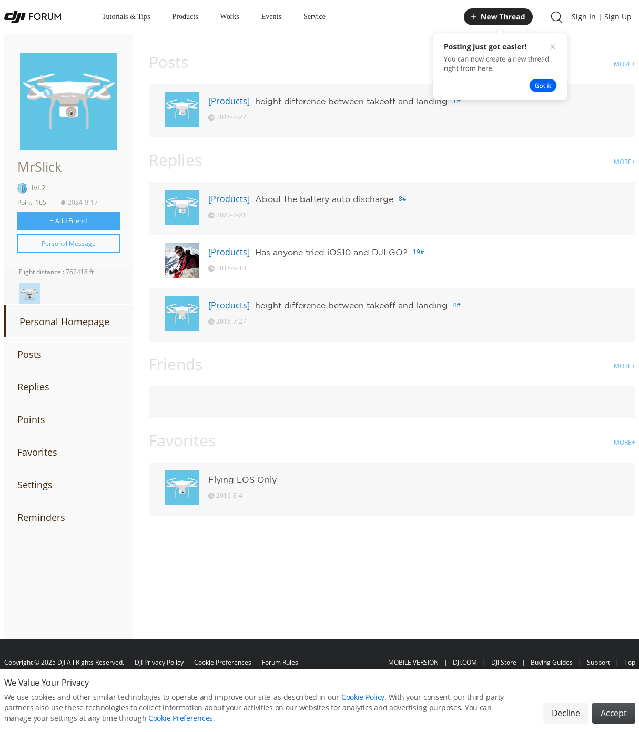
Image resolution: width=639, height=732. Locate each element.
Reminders (41, 517)
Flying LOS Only (242, 479)
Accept (613, 718)
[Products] (229, 101)
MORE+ (624, 63)
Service (314, 17)
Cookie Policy (362, 702)
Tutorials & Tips (126, 17)
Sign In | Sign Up (602, 17)
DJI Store (503, 662)
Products (185, 17)
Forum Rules (280, 662)
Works (229, 17)
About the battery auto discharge (324, 199)
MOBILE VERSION (413, 662)
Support (598, 662)
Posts (29, 354)
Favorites (37, 452)
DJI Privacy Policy (159, 662)
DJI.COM (465, 662)
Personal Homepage (64, 321)
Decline (566, 718)
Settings (35, 484)
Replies (33, 386)
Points (31, 419)
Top (629, 662)
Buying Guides (552, 662)
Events (271, 17)
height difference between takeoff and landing (351, 101)
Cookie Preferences (222, 662)
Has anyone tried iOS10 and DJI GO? (331, 252)
